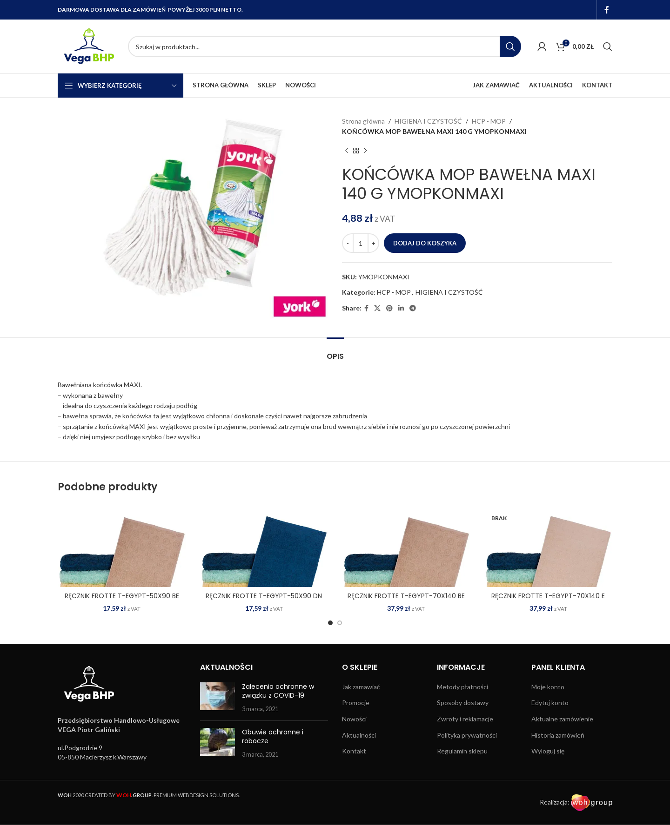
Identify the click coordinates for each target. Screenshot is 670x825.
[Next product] (365, 151)
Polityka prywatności (467, 735)
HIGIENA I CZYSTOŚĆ (428, 121)
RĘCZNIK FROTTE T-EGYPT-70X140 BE (406, 596)
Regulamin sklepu (462, 751)
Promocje (355, 702)
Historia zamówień (557, 735)
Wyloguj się (547, 751)
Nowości (354, 719)
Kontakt (354, 751)
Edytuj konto (550, 702)
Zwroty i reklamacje (465, 719)
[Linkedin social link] (401, 308)
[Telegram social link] (413, 308)
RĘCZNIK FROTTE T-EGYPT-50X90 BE (122, 596)
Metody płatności (462, 687)
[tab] (335, 351)
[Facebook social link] (607, 10)
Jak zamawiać (361, 687)
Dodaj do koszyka (424, 243)
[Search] (324, 46)
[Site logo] (88, 46)
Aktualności (359, 735)
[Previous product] (346, 151)
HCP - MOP (489, 121)
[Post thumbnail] (217, 697)
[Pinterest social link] (389, 308)
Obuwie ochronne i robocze (272, 736)
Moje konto (547, 687)
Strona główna (363, 121)
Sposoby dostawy (463, 702)
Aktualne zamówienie (562, 719)
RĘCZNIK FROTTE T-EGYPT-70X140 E (548, 596)
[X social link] (377, 308)
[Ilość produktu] (361, 243)
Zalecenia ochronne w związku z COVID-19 (278, 691)
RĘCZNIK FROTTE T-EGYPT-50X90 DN (264, 596)
